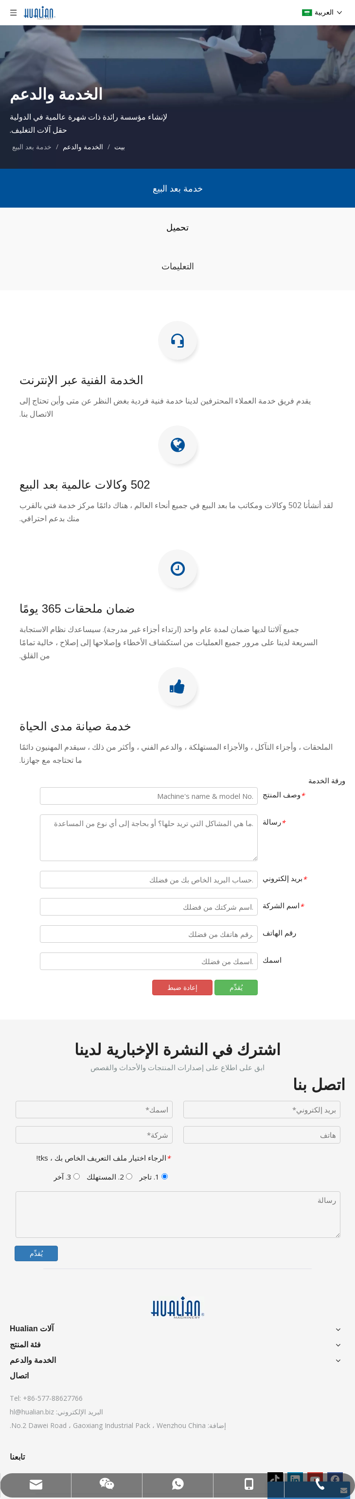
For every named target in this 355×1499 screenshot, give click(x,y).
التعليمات (177, 266)
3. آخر (66, 1177)
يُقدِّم (36, 1253)
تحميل (177, 227)
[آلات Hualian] (177, 1307)
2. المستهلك (109, 1177)
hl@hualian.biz (32, 1411)
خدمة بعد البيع (178, 188)
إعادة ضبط (182, 987)
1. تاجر (153, 1177)
